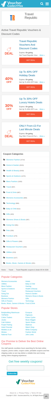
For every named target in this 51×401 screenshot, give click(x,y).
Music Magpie (31, 320)
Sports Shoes (30, 322)
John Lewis (30, 335)
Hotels (28, 281)
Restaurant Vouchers (14, 247)
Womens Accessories (14, 198)
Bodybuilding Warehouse (10, 313)
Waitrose (29, 325)
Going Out (10, 225)
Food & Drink (11, 192)
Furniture (9, 236)
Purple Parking (6, 325)
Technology (10, 203)
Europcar (29, 313)
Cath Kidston (6, 322)
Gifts (8, 214)
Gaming (28, 286)
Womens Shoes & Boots (15, 220)
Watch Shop (30, 327)
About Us (13, 393)
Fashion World (31, 332)
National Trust (6, 335)
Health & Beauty (12, 171)
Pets (8, 230)
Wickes (4, 332)
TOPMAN (4, 315)
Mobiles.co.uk (6, 330)
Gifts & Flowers (12, 241)
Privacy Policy (24, 393)
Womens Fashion (13, 160)
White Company (31, 330)
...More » (41, 55)
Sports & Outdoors (13, 176)
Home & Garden (12, 165)
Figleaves (29, 315)
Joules (3, 320)
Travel (8, 187)
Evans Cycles (30, 317)
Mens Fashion (11, 181)
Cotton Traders (6, 317)
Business (9, 258)
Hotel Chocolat (6, 327)
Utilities (9, 252)
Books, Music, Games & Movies (18, 263)
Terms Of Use (36, 393)
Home (3, 270)
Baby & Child (11, 209)
